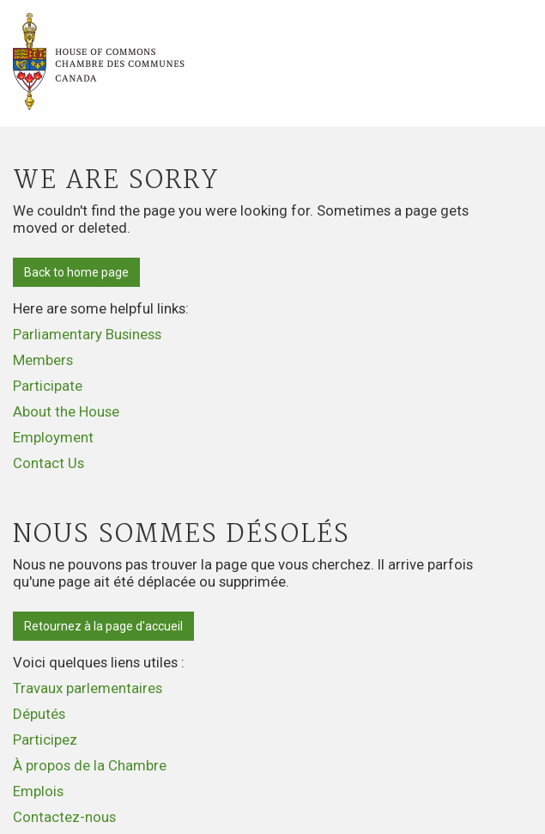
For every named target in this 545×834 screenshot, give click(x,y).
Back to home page (76, 272)
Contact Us (48, 463)
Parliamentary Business (87, 334)
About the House (66, 411)
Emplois (38, 791)
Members (43, 359)
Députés (39, 713)
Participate (47, 385)
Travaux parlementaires (87, 688)
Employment (53, 437)
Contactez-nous (64, 816)
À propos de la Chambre (90, 765)
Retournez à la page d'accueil (103, 626)
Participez (45, 739)
